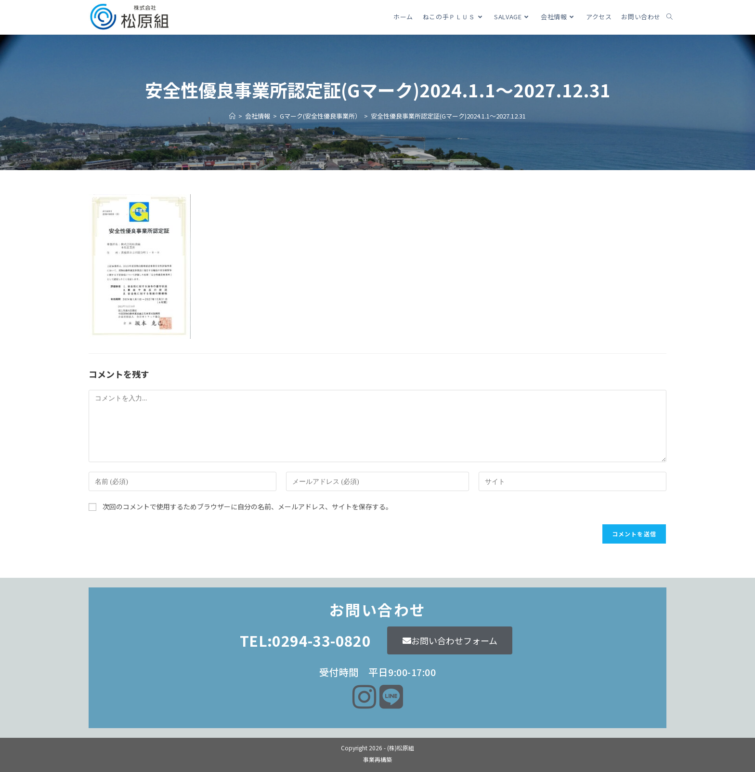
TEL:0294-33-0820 (305, 640)
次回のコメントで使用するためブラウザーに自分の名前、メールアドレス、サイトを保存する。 (247, 506)
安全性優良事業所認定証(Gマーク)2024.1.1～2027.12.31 (448, 115)
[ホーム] (232, 115)
